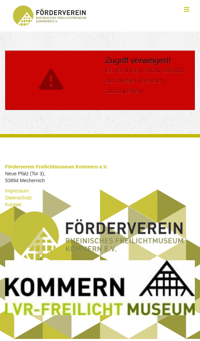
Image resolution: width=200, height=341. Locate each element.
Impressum (17, 191)
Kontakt (13, 204)
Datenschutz (18, 197)
